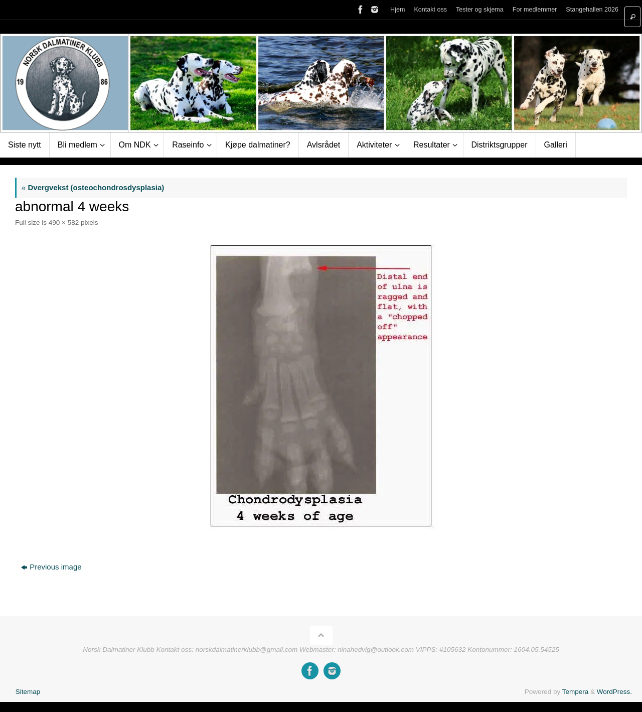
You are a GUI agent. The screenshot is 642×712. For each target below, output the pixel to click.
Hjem (394, 10)
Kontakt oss (428, 10)
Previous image (51, 566)
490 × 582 (64, 222)
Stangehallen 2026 (591, 10)
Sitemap (28, 691)
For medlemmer (533, 10)
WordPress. (614, 691)
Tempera (575, 691)
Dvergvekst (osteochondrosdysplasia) (93, 187)
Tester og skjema (477, 10)
